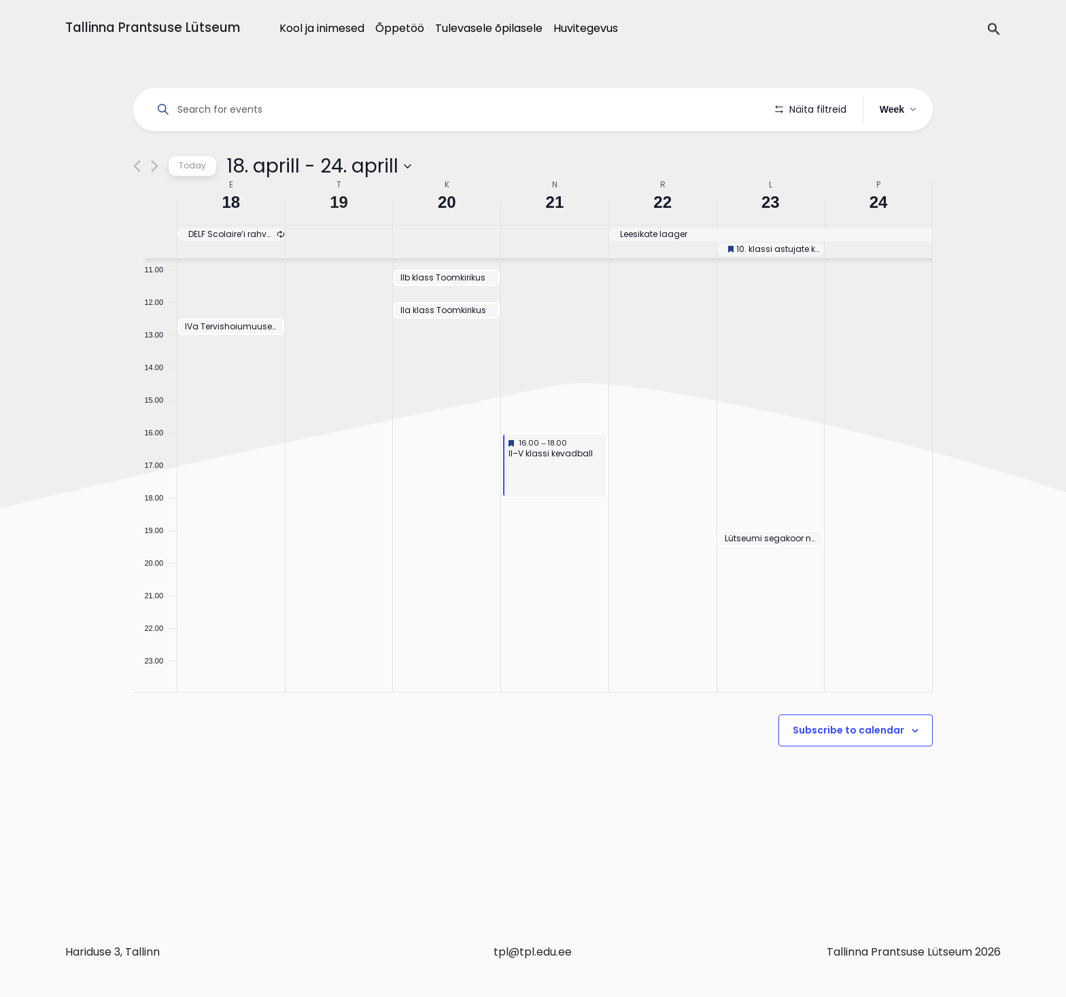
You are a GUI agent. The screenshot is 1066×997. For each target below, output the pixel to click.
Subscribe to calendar (848, 769)
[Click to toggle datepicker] (318, 204)
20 (447, 241)
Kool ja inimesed (321, 28)
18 (231, 241)
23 (770, 241)
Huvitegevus (585, 28)
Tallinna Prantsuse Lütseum (152, 27)
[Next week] (154, 204)
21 (555, 241)
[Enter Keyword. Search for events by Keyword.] (456, 109)
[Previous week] (137, 204)
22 (662, 241)
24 (879, 241)
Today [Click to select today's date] (192, 204)
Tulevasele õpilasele (489, 28)
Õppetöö (399, 28)
